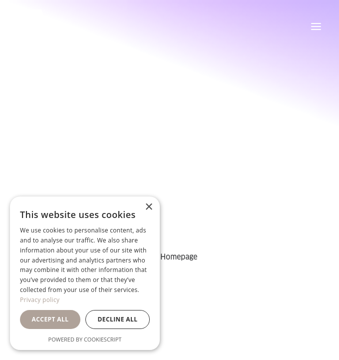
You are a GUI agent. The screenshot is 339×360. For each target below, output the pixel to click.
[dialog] (85, 273)
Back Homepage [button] (169, 257)
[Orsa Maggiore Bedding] (36, 26)
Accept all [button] (50, 319)
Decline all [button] (118, 319)
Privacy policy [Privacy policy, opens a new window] (39, 300)
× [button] (148, 207)
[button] (316, 26)
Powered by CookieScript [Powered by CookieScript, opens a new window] (85, 339)
